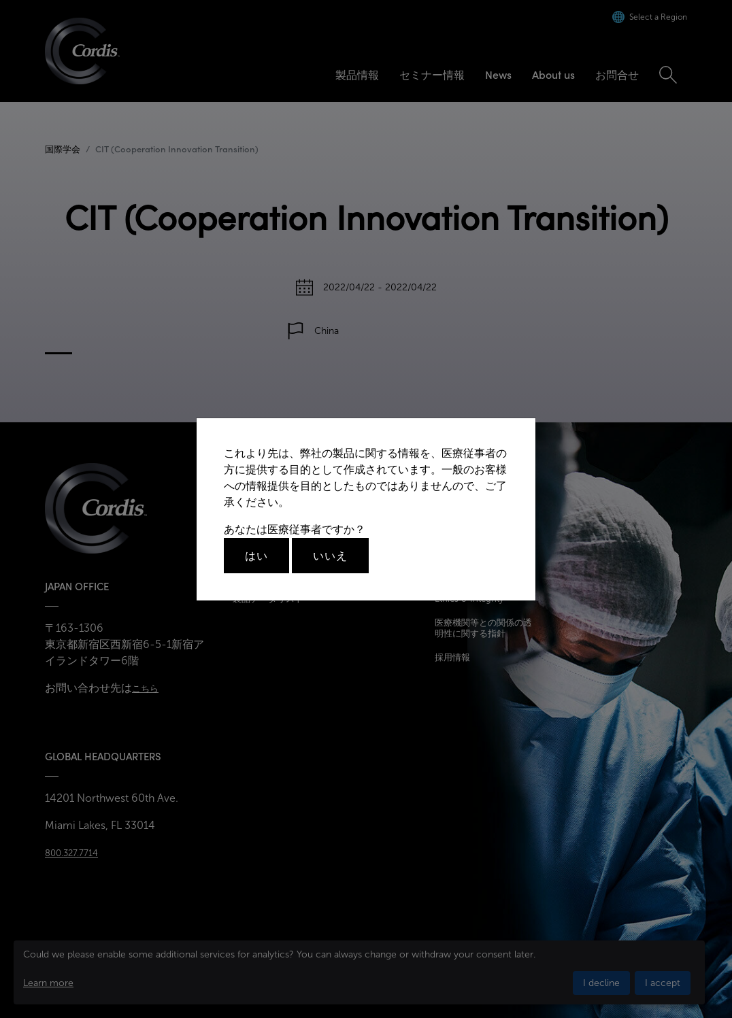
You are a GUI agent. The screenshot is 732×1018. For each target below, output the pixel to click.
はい (256, 555)
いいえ (330, 555)
